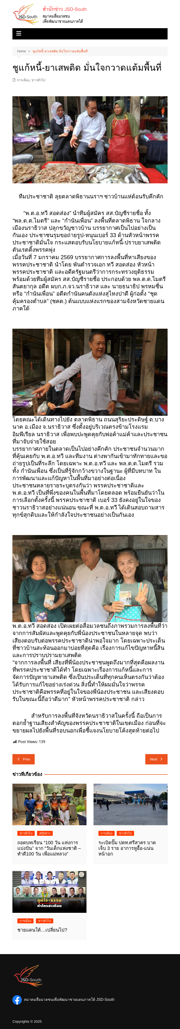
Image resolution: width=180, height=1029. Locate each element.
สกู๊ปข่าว (44, 833)
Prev (23, 759)
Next (156, 759)
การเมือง (23, 80)
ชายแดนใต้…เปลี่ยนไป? (42, 930)
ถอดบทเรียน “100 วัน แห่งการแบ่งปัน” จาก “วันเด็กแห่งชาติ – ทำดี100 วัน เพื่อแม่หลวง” (49, 848)
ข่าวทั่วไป (38, 80)
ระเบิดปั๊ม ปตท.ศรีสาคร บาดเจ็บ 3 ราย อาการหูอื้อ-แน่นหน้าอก (127, 848)
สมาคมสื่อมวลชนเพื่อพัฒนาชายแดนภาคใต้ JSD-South (63, 1000)
